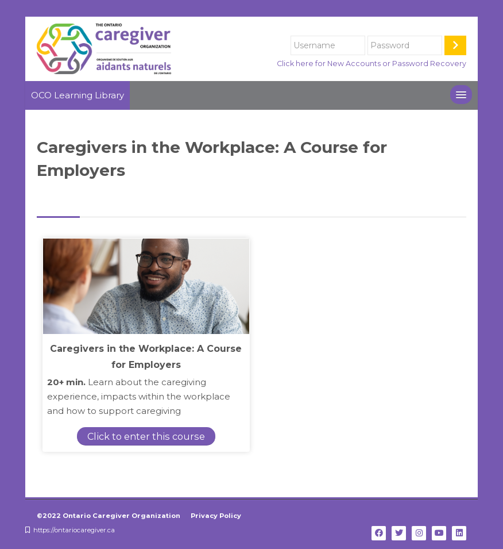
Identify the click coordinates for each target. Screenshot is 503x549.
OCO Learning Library (77, 95)
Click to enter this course (136, 436)
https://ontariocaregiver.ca (74, 530)
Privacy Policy (216, 516)
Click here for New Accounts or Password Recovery (371, 63)
